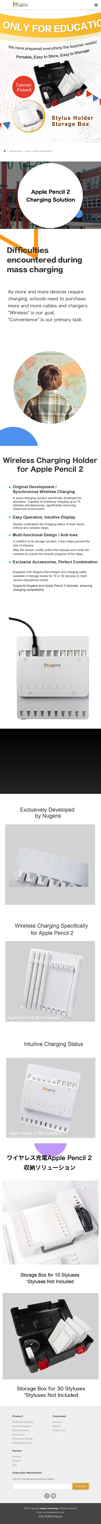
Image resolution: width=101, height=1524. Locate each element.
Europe (16, 1460)
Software (57, 1422)
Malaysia (57, 1516)
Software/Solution (21, 1443)
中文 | (42, 1516)
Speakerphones (20, 1430)
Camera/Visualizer (21, 1426)
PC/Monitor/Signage (23, 1422)
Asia (14, 1465)
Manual (56, 1426)
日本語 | (49, 1516)
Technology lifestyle (22, 1438)
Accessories (15, 151)
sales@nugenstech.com (53, 1512)
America (16, 1456)
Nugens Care (59, 1430)
